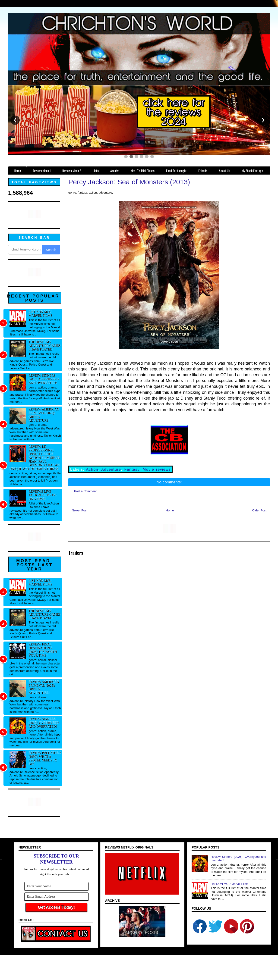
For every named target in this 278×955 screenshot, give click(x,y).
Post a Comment (85, 491)
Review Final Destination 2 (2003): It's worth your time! (43, 650)
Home (170, 510)
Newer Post (79, 510)
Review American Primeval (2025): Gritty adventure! (44, 415)
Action (92, 469)
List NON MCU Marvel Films (40, 313)
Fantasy (131, 469)
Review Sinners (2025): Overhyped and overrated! (44, 379)
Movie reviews (157, 469)
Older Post (259, 510)
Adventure (111, 469)
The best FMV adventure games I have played (45, 345)
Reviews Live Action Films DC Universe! (43, 495)
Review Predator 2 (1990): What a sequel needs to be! (45, 758)
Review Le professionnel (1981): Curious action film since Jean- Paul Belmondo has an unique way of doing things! (34, 458)
